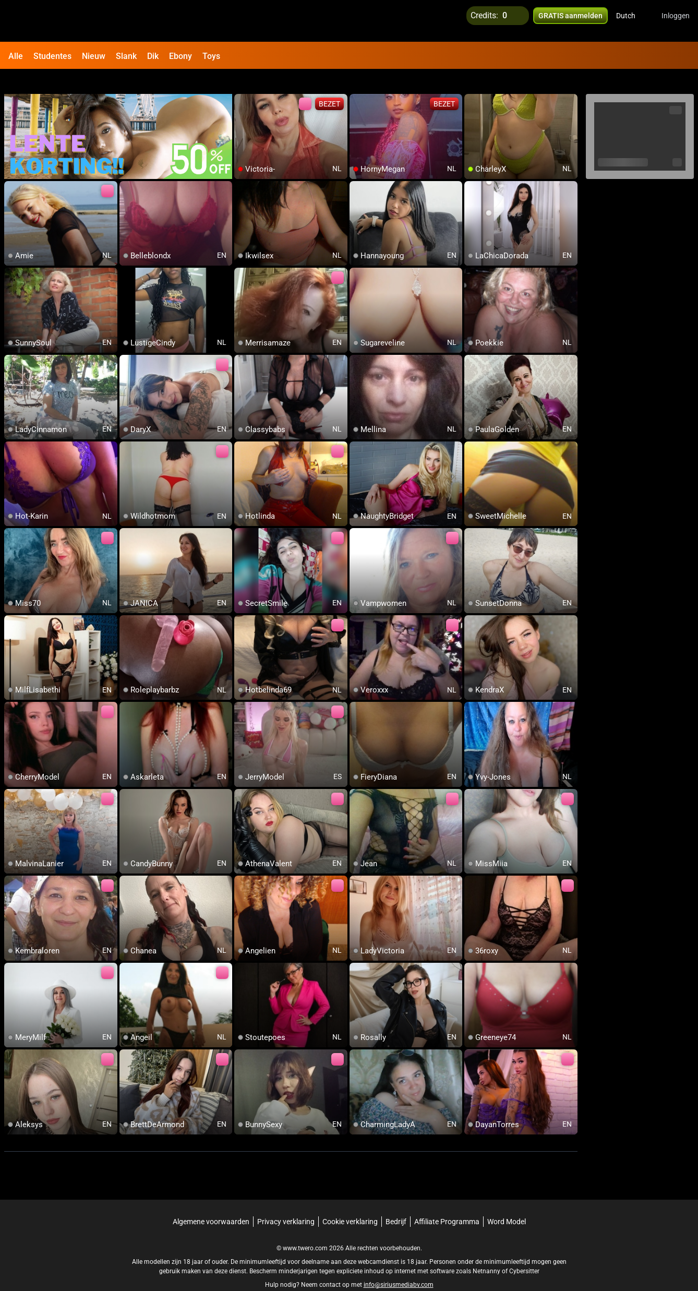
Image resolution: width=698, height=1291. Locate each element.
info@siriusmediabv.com (399, 1265)
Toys (211, 56)
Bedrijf (396, 1202)
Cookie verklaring (350, 1202)
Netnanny (487, 1252)
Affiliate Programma (446, 1202)
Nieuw (93, 56)
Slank (126, 56)
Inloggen (675, 21)
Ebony (180, 56)
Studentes (52, 56)
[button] (632, 21)
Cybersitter (524, 1252)
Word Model (506, 1202)
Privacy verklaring (286, 1202)
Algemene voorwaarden (211, 1202)
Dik (153, 56)
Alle (15, 56)
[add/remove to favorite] (242, 83)
